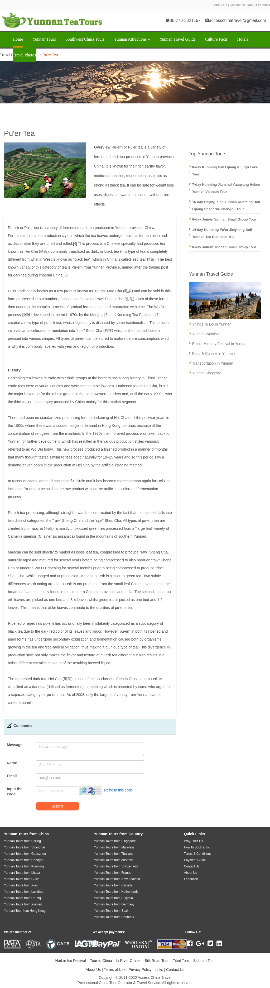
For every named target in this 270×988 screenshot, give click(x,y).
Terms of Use (114, 969)
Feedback (263, 5)
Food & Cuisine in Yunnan (213, 353)
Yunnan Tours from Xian (21, 885)
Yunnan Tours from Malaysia (114, 847)
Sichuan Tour (204, 960)
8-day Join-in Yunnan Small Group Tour (224, 247)
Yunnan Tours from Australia (113, 860)
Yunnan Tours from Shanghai (24, 847)
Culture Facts (216, 39)
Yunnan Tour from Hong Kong (25, 911)
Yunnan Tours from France (112, 873)
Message (14, 745)
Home (18, 39)
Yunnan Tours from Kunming (24, 866)
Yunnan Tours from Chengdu (24, 860)
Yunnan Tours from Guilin (22, 879)
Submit (57, 806)
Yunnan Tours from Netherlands (116, 892)
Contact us (237, 5)
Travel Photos (24, 55)
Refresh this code (118, 790)
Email (12, 776)
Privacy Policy (139, 969)
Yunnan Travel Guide (178, 39)
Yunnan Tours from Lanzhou (24, 892)
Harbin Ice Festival (70, 960)
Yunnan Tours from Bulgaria (113, 898)
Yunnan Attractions (132, 39)
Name (12, 763)
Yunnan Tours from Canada (113, 885)
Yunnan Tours (44, 39)
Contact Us (175, 969)
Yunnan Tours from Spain (111, 911)
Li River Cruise (128, 960)
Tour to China (101, 960)
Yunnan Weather (206, 334)
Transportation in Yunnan (212, 363)
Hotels (242, 39)
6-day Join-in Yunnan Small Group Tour (224, 219)
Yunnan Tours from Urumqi (23, 898)
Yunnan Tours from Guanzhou (25, 854)
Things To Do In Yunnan (212, 324)
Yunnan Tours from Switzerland (116, 866)
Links (159, 969)
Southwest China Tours (85, 39)
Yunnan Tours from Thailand (113, 854)
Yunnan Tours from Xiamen (23, 904)
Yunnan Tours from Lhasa (22, 873)
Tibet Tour (181, 960)
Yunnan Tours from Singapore (115, 841)
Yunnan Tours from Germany (114, 904)
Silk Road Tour (157, 960)
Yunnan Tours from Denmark (114, 917)
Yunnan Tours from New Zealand (117, 879)
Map (250, 5)
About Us (220, 5)
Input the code (14, 791)
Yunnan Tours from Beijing (22, 841)
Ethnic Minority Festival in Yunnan (220, 344)
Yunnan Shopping (206, 373)
